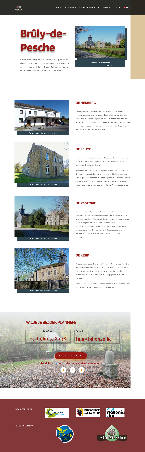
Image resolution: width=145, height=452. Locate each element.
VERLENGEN (103, 8)
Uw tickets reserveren (70, 356)
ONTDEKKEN (69, 8)
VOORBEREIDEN (86, 8)
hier (56, 363)
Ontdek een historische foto (100, 64)
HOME (58, 8)
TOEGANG (117, 8)
